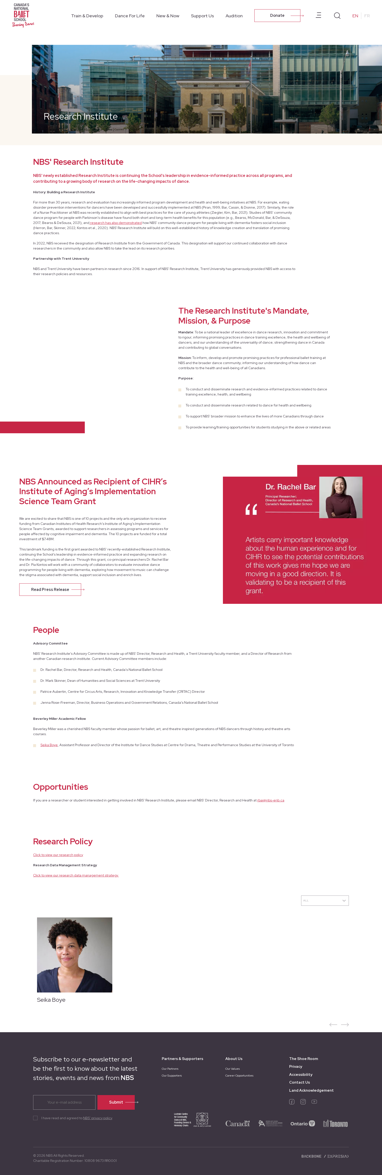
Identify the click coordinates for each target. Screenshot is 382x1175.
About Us (233, 1058)
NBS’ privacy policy (97, 1118)
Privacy (295, 1066)
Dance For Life (130, 16)
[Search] (337, 15)
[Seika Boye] (72, 962)
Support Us (202, 16)
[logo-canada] (238, 1123)
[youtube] (314, 1102)
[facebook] (292, 1102)
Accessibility (300, 1074)
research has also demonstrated (115, 223)
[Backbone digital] (312, 1156)
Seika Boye (49, 745)
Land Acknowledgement (311, 1090)
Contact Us (299, 1082)
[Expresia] (336, 1156)
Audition (234, 16)
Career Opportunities (239, 1076)
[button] (333, 1024)
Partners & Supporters (182, 1058)
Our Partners (170, 1069)
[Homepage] (24, 15)
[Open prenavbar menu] (318, 15)
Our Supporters (172, 1076)
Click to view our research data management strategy (76, 875)
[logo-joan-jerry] (187, 1123)
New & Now (167, 16)
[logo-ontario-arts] (270, 1123)
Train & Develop (87, 16)
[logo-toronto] (335, 1123)
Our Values (232, 1069)
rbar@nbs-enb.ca (270, 800)
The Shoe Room (303, 1058)
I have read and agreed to (76, 1118)
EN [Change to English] (355, 16)
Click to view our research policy (58, 855)
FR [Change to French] (367, 16)
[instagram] (303, 1102)
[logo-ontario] (303, 1123)
